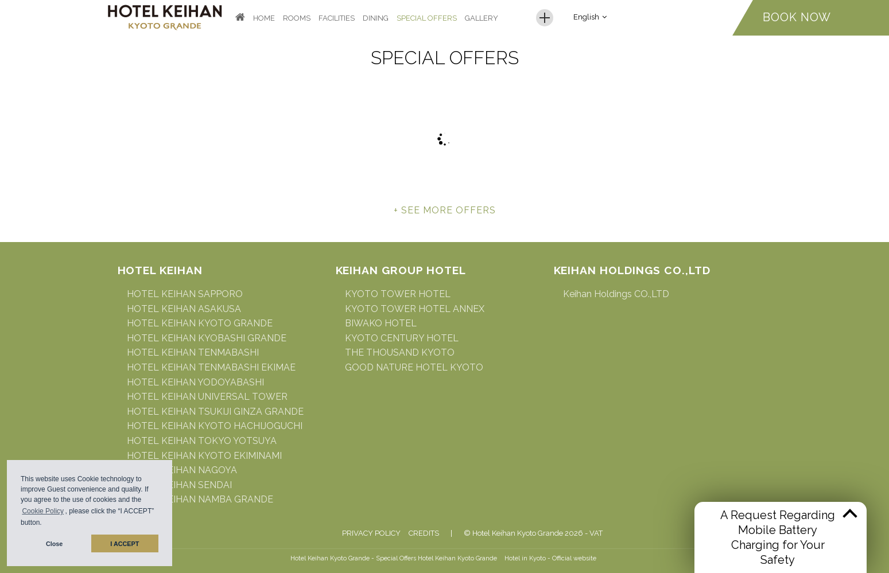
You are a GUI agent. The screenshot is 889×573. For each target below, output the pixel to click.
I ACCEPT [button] (124, 543)
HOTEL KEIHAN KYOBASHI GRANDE (206, 338)
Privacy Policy (371, 533)
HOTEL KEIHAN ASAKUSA (184, 308)
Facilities (337, 18)
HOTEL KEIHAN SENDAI (179, 485)
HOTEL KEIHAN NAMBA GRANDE (200, 499)
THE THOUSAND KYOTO (400, 352)
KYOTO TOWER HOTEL (398, 294)
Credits (424, 533)
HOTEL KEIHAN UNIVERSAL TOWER (207, 396)
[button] (45, 524)
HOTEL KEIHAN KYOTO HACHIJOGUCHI (214, 425)
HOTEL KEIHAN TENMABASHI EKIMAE (211, 367)
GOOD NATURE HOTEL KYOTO (414, 367)
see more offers (448, 210)
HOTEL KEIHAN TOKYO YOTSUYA (202, 440)
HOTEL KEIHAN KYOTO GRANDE (200, 323)
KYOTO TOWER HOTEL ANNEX (414, 308)
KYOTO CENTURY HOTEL (402, 338)
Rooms (296, 18)
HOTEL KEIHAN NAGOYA (182, 470)
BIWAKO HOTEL (381, 323)
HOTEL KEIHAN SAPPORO (185, 294)
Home (264, 18)
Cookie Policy (43, 511)
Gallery (481, 18)
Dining (376, 18)
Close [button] (54, 543)
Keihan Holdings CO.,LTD (616, 294)
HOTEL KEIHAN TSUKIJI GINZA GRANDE (215, 411)
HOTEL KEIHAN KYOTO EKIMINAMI (204, 455)
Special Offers (427, 18)
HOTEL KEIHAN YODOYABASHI (195, 382)
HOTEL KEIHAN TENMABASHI (193, 352)
